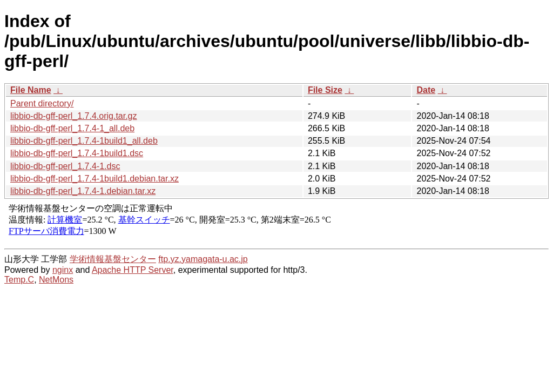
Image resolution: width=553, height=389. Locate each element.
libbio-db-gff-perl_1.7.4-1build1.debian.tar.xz (94, 178)
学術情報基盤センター (113, 259)
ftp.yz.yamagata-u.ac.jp (202, 259)
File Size (325, 90)
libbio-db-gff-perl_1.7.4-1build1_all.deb (84, 140)
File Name (30, 90)
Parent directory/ (41, 103)
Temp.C (19, 279)
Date (425, 90)
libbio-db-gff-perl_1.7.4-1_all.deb (72, 128)
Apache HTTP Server (132, 269)
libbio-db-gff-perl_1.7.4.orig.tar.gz (73, 115)
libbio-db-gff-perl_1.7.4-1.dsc (65, 166)
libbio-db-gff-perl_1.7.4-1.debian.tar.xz (83, 191)
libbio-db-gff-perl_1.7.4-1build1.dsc (76, 153)
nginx (62, 269)
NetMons (56, 279)
